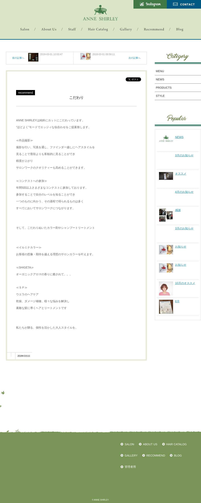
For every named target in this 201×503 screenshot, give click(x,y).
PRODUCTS (164, 87)
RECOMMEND (155, 455)
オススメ (180, 173)
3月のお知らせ (184, 155)
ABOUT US (150, 444)
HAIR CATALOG (176, 444)
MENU (160, 71)
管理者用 (130, 466)
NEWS (160, 79)
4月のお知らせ (184, 191)
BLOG (178, 455)
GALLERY (131, 455)
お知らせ (180, 246)
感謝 (178, 210)
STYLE (160, 95)
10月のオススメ (185, 283)
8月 (177, 301)
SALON (129, 444)
